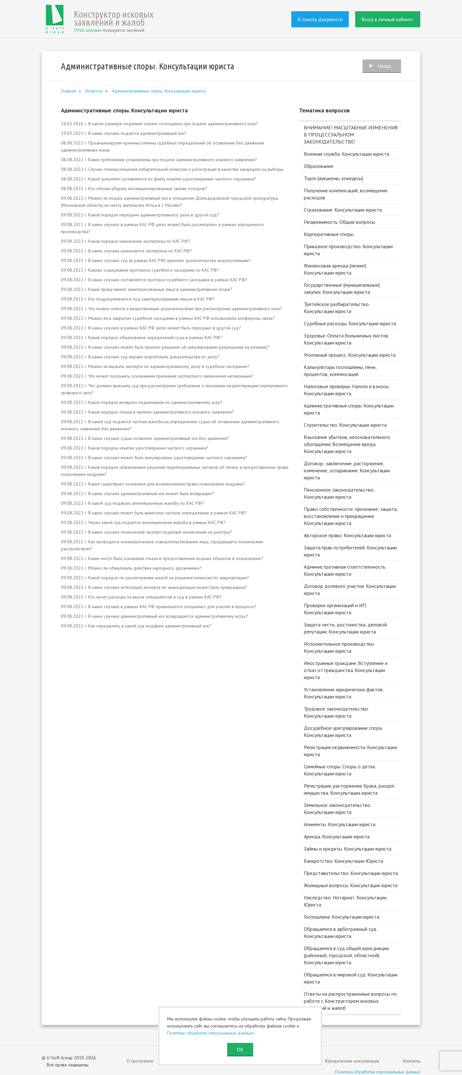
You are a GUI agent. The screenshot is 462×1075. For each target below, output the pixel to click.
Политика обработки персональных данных (377, 1072)
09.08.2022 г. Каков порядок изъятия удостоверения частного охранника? (134, 448)
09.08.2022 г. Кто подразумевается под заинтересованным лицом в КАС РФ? (138, 299)
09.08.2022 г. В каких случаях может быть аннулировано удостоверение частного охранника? (154, 457)
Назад (384, 66)
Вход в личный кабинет (388, 19)
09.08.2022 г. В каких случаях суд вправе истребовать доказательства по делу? (140, 357)
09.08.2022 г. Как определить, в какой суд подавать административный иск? (136, 626)
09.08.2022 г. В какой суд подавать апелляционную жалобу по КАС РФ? (132, 503)
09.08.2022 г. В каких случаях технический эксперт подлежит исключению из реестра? (146, 532)
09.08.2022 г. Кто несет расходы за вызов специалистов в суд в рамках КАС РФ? (141, 597)
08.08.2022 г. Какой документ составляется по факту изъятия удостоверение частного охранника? (158, 179)
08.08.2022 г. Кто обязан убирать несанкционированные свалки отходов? (134, 188)
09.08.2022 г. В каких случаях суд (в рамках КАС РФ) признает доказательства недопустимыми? (156, 260)
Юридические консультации (352, 1061)
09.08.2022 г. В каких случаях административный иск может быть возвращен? (137, 493)
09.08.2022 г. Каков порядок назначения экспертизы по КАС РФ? (125, 241)
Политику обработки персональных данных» (211, 1033)
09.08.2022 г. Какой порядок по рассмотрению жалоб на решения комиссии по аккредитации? (155, 578)
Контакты (411, 1061)
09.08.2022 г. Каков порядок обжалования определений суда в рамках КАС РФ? (141, 337)
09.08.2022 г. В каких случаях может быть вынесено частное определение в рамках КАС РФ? (154, 513)
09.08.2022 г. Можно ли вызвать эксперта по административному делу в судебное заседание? (155, 366)
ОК (240, 1049)
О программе (140, 1061)
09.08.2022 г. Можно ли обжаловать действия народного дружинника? (131, 568)
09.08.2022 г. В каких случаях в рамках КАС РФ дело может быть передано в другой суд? (151, 328)
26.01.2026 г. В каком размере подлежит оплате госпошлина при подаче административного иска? (159, 124)
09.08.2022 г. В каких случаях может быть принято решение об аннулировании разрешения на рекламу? (165, 347)
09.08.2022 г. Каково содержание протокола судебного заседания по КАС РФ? (140, 270)
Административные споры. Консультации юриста (159, 91)
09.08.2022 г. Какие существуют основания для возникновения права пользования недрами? (153, 484)
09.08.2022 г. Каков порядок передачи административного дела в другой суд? (140, 215)
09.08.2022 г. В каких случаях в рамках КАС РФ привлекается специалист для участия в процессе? (158, 606)
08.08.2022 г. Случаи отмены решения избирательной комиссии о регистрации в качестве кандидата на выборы (172, 169)
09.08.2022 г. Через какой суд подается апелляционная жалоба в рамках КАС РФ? (143, 522)
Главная (68, 91)
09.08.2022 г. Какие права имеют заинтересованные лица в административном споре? (146, 289)
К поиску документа (320, 19)
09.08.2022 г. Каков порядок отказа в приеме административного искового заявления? (147, 412)
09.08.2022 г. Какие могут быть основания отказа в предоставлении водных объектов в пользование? (162, 558)
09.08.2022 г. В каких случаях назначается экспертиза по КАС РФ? (126, 251)
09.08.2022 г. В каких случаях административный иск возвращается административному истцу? (154, 616)
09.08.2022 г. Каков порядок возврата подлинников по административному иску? (141, 402)
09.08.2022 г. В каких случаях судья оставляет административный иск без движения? (145, 438)
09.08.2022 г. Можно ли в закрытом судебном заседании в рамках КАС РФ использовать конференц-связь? (168, 318)
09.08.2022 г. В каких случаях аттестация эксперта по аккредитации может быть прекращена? (154, 587)
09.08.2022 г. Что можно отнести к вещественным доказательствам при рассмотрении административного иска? (171, 308)
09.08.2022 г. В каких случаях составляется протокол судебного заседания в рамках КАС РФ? (154, 280)
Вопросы (94, 91)
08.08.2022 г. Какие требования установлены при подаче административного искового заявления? (159, 159)
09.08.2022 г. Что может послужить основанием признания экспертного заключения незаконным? (157, 376)
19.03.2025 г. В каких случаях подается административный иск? (123, 133)
